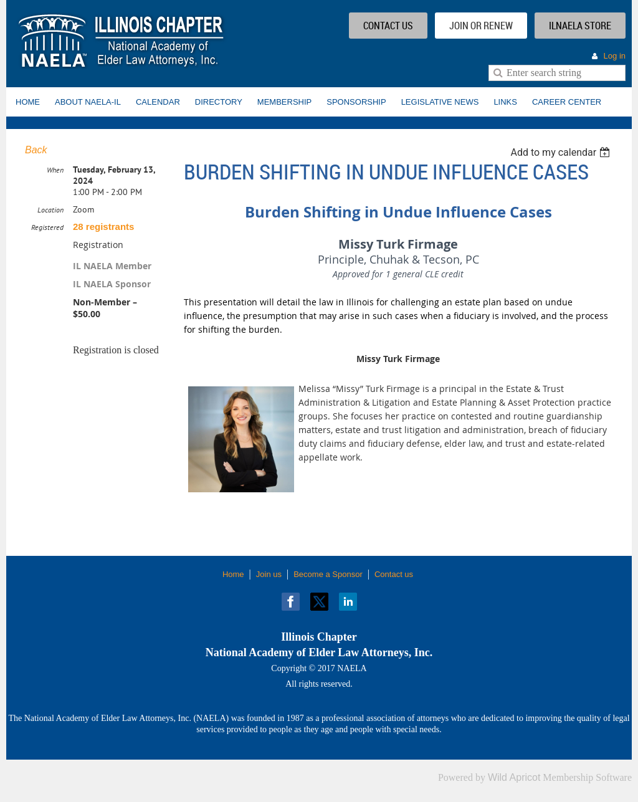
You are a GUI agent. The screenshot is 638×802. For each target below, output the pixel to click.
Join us (269, 574)
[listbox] (561, 152)
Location (50, 209)
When (55, 169)
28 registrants (103, 226)
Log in (615, 55)
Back (36, 150)
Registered (47, 227)
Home (233, 574)
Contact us (393, 574)
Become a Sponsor (328, 574)
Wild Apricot (514, 777)
